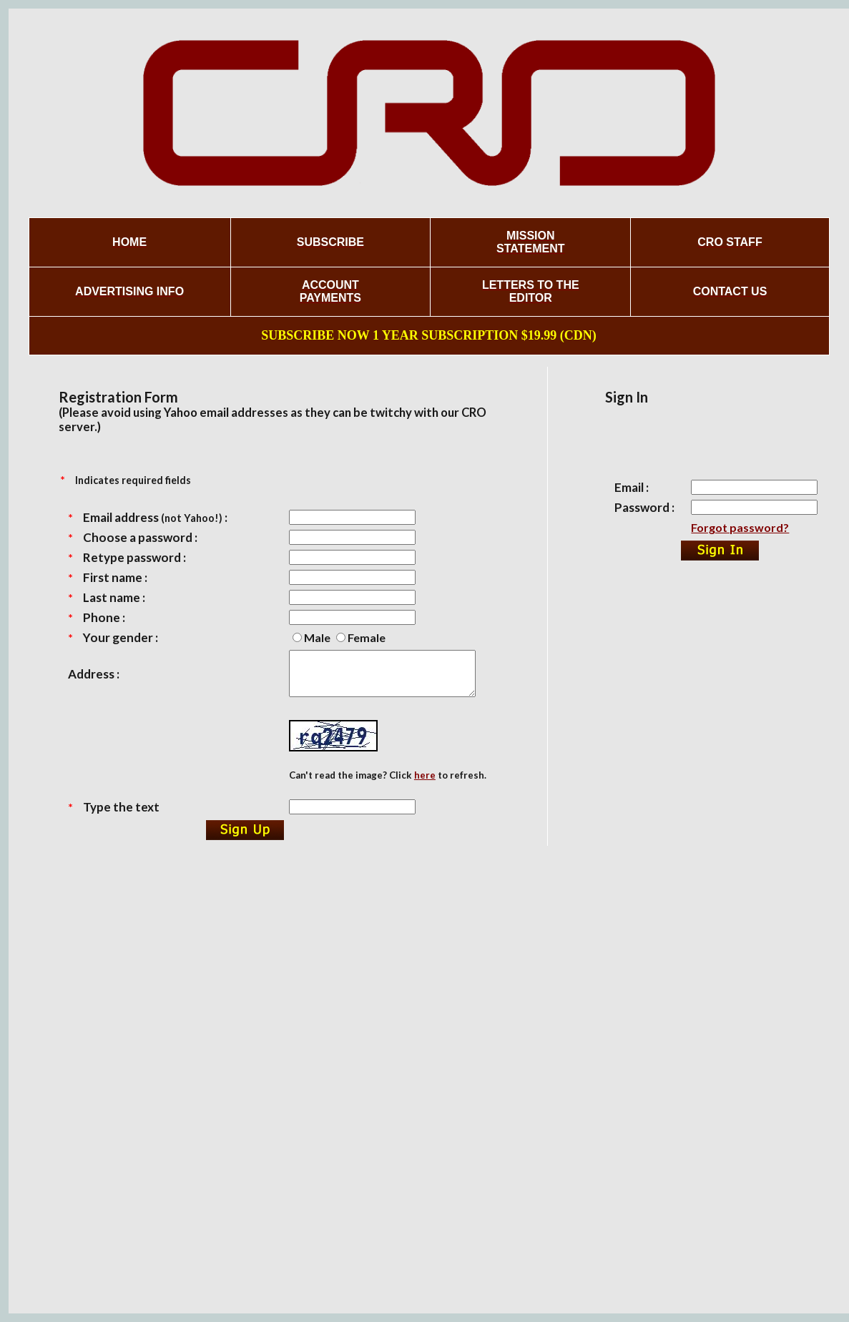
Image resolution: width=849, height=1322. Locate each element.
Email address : (155, 517)
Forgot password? (740, 527)
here (425, 783)
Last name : (114, 597)
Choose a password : (140, 537)
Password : (644, 507)
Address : (93, 678)
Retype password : (134, 557)
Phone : (104, 617)
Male (317, 637)
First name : (115, 577)
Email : (631, 487)
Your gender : (120, 637)
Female (367, 637)
